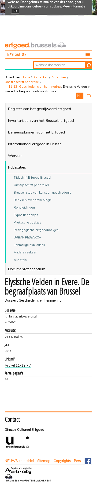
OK (15, 11)
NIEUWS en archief (19, 461)
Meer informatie (74, 6)
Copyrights (62, 461)
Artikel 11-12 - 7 (18, 365)
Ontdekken (40, 77)
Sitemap (43, 461)
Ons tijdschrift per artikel (22, 82)
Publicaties (59, 77)
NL (79, 96)
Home (26, 77)
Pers (77, 461)
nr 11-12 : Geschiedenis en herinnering (33, 86)
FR (89, 96)
